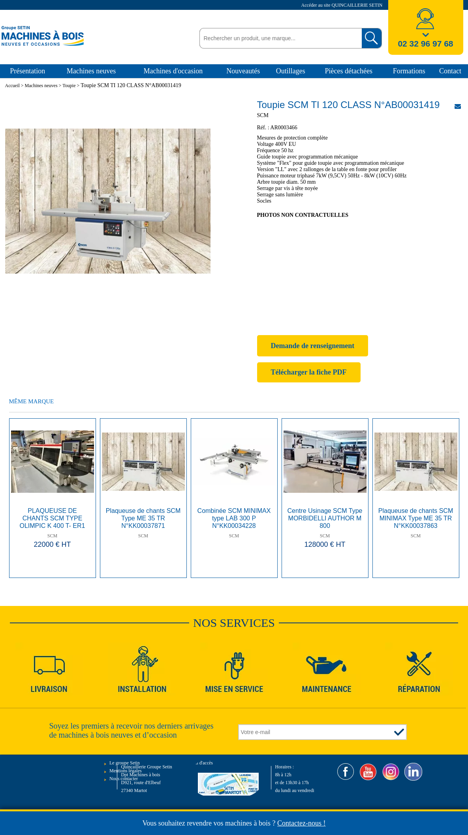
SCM (52, 536)
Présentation (27, 71)
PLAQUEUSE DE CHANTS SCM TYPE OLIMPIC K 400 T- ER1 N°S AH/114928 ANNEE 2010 (52, 519)
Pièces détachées (348, 71)
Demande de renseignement (313, 346)
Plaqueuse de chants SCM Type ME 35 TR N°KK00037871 (143, 518)
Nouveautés (243, 71)
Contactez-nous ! (301, 823)
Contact (450, 71)
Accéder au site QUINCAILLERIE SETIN (342, 5)
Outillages (290, 71)
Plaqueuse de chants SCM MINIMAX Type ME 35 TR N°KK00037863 (415, 518)
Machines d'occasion (173, 71)
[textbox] (278, 38)
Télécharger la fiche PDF (309, 372)
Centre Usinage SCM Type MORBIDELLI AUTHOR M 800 (325, 518)
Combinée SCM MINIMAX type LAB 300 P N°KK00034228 (234, 518)
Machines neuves (91, 71)
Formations (409, 71)
